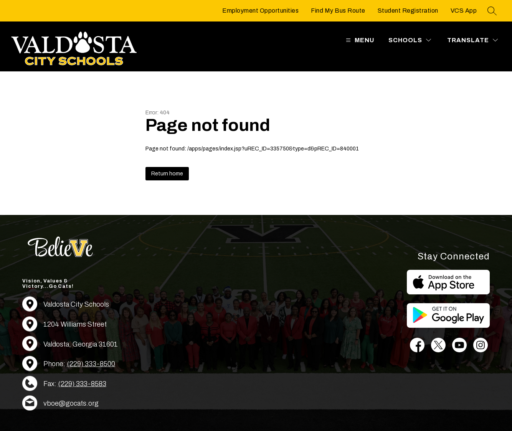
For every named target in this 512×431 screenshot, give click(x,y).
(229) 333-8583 (82, 384)
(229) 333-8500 (91, 364)
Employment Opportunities (260, 10)
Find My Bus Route (338, 10)
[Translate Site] (472, 40)
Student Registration (408, 10)
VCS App (464, 10)
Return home (167, 174)
